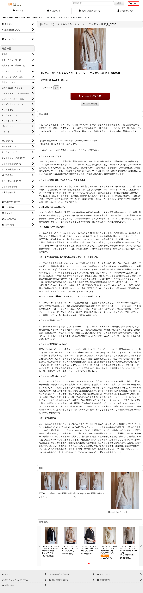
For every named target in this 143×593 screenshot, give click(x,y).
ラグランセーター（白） (71, 128)
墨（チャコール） (58, 144)
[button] (39, 546)
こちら (81, 150)
